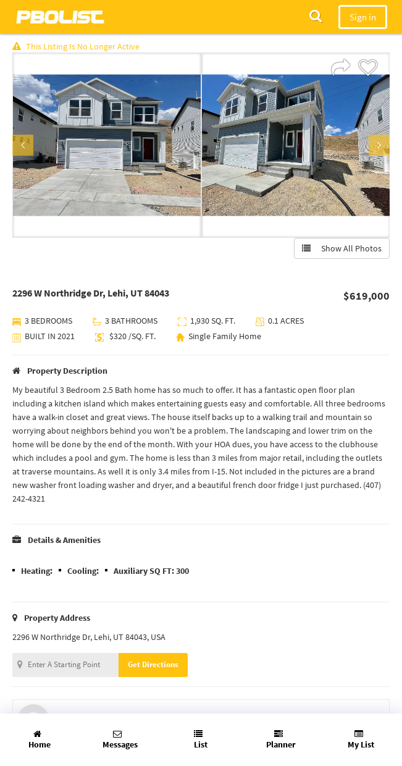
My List (361, 740)
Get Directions (153, 664)
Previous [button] (22, 145)
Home (39, 740)
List (200, 740)
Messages (120, 740)
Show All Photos (342, 248)
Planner (281, 740)
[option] (106, 145)
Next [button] (379, 145)
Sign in (363, 17)
